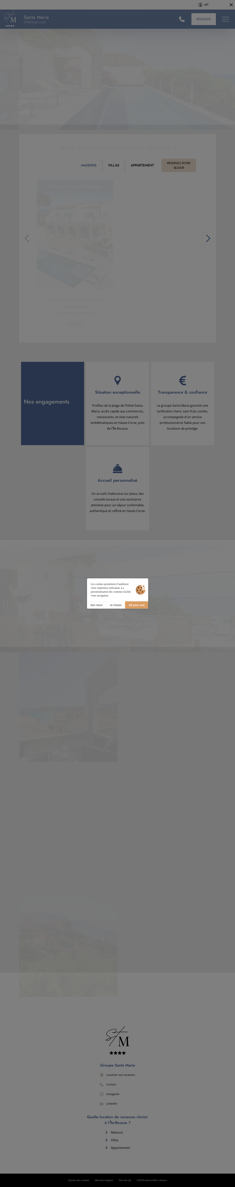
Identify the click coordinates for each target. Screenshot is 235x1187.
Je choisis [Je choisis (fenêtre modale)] (115, 604)
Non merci (96, 604)
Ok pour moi (137, 604)
